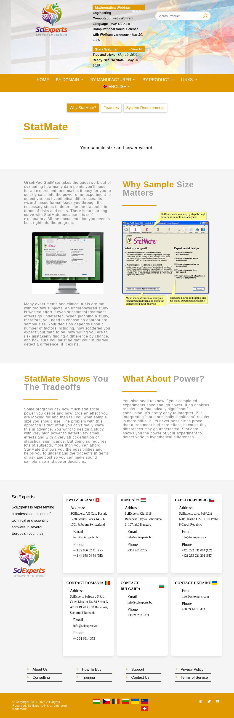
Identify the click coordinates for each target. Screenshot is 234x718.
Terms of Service (194, 677)
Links (187, 80)
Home (43, 80)
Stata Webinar (106, 49)
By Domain (67, 80)
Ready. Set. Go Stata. (109, 60)
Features (111, 107)
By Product (156, 80)
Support (137, 669)
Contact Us (140, 677)
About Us (40, 669)
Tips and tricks (104, 54)
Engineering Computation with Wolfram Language (113, 18)
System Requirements (145, 107)
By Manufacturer (110, 80)
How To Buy (91, 669)
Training (88, 677)
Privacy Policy (192, 669)
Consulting (41, 677)
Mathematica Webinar (112, 7)
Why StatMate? (83, 107)
